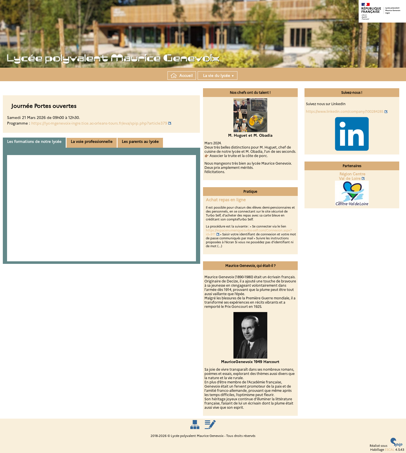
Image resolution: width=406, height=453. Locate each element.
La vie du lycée (217, 75)
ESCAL (389, 450)
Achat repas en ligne (226, 199)
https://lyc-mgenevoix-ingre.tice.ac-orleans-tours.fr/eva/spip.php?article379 (99, 123)
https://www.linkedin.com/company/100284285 (344, 111)
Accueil (182, 75)
